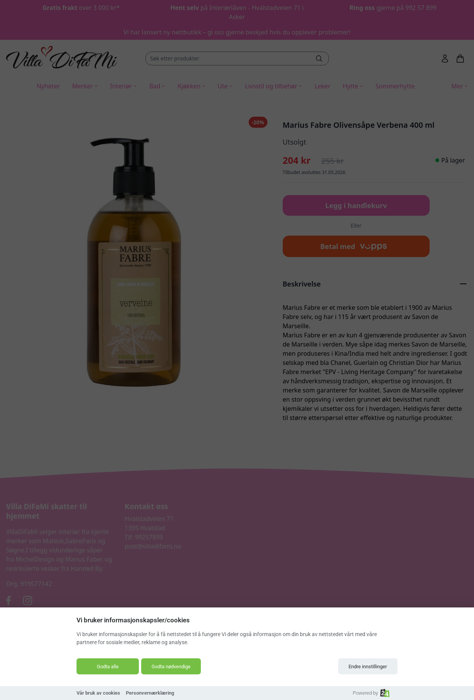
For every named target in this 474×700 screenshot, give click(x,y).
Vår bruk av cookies (98, 693)
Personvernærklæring (150, 693)
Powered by (371, 693)
